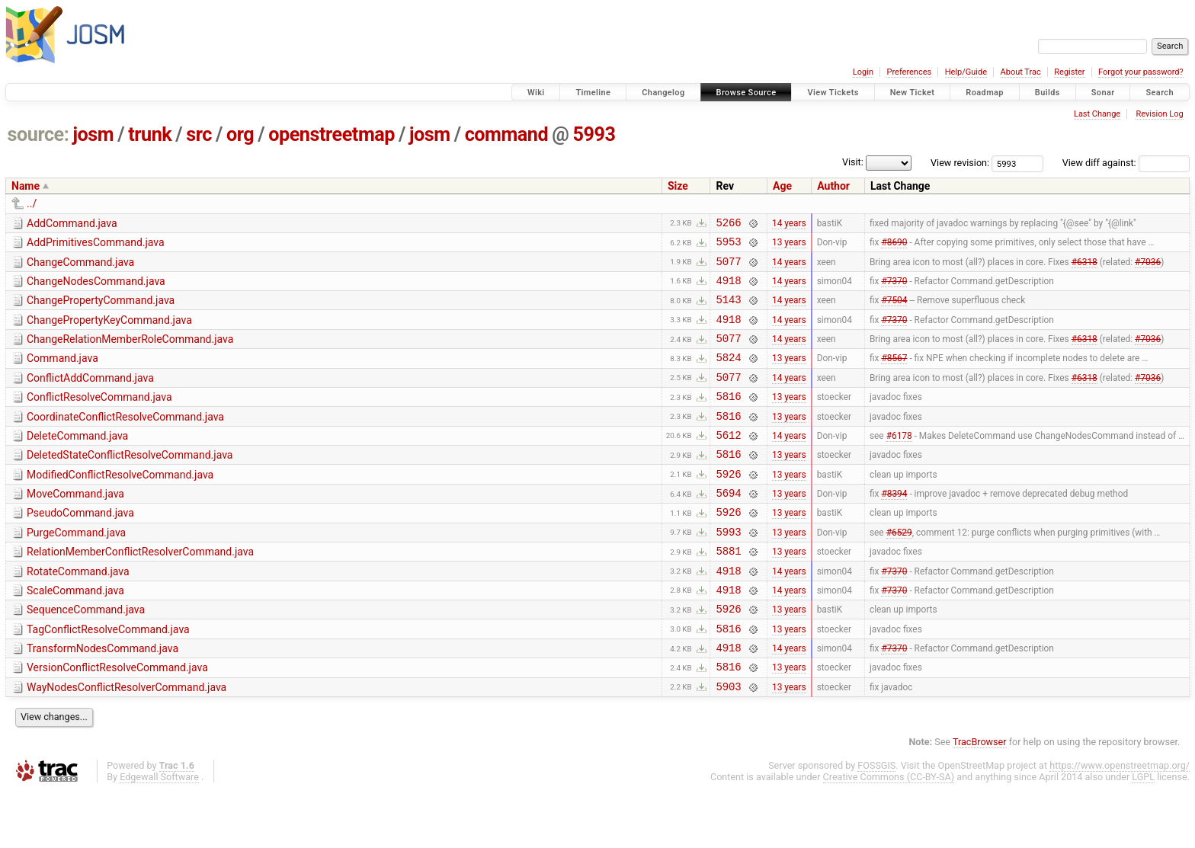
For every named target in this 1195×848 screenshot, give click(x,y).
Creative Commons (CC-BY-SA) (889, 834)
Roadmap (985, 93)
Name (25, 186)
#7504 (894, 311)
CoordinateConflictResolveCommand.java (125, 440)
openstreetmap (331, 134)
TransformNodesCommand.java (102, 699)
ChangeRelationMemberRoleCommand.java (130, 353)
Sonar (1103, 93)
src (199, 134)
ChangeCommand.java (80, 267)
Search (1159, 93)
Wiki (536, 93)
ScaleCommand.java (75, 634)
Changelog (663, 93)
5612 (728, 462)
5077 (728, 268)
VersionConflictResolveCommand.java (117, 720)
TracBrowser (980, 799)
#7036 (1148, 267)
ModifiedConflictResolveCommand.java (120, 504)
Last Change (1097, 114)
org (240, 134)
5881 (728, 591)
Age (782, 186)
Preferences (908, 72)
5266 (728, 224)
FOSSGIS (876, 822)
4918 (728, 289)
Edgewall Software (159, 834)
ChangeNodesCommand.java (96, 288)
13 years (789, 246)
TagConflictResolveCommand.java (108, 677)
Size (678, 186)
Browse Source (746, 93)
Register (1069, 72)
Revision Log (1159, 114)
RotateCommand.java (78, 612)
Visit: (852, 162)
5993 (593, 134)
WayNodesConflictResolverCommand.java (126, 742)
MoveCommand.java (75, 526)
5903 (728, 743)
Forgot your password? (1141, 72)
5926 (728, 505)
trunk (149, 134)
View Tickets (832, 93)
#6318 (1084, 267)
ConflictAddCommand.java (90, 396)
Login (863, 72)
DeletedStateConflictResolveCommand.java (129, 482)
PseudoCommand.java (80, 547)
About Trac (1021, 72)
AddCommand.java (72, 223)
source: (38, 134)
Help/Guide (966, 72)
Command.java (62, 374)
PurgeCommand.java (76, 569)
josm (93, 134)
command (507, 134)
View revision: (960, 162)
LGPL (1143, 834)
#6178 (899, 461)
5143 (728, 310)
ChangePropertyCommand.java (101, 309)
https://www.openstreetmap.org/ (1119, 822)
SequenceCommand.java (86, 655)
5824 (728, 375)
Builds (1047, 93)
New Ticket (912, 93)
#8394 (894, 527)
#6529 (899, 570)
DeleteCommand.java (77, 461)
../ (32, 203)
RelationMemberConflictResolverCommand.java (140, 590)
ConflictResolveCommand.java (99, 417)
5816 (728, 418)
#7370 (894, 288)
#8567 (894, 375)
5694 (728, 527)
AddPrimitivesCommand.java (96, 244)
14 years (789, 224)
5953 (728, 245)
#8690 (894, 246)
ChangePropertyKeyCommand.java (109, 331)
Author (833, 186)
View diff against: (1126, 162)
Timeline (592, 93)
